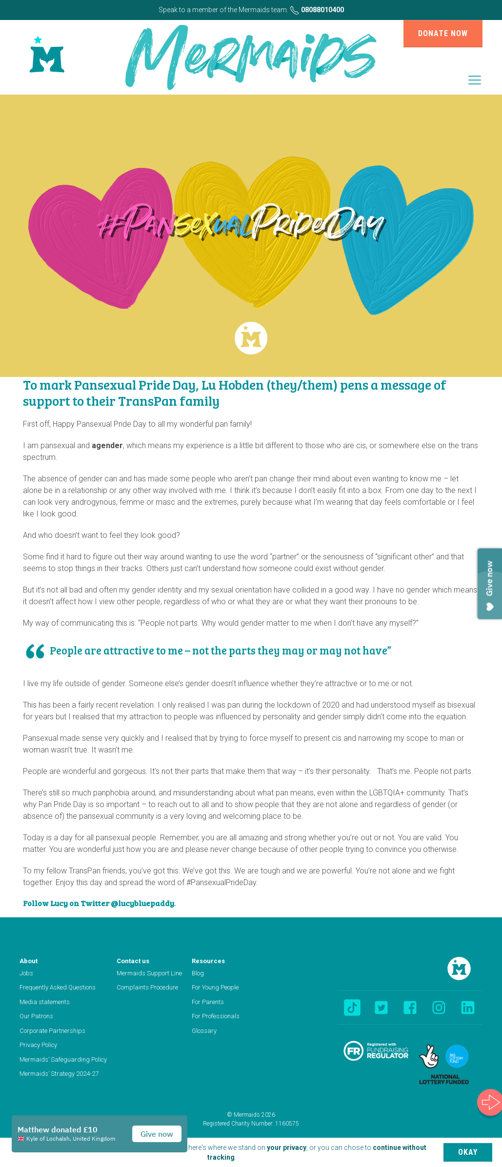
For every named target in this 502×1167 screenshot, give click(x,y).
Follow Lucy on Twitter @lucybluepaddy (98, 903)
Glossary (204, 1030)
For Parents (208, 1002)
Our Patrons (36, 1016)
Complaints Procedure (147, 987)
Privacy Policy (38, 1044)
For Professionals (216, 1016)
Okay (468, 1152)
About (29, 961)
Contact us (133, 961)
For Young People (215, 987)
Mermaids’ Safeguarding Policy (63, 1059)
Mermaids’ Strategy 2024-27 (59, 1073)
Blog (198, 973)
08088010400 (317, 10)
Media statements (45, 1002)
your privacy (286, 1147)
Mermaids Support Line (149, 973)
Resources (208, 961)
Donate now (443, 33)
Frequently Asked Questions (58, 987)
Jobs (26, 973)
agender (107, 445)
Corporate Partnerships (52, 1030)
